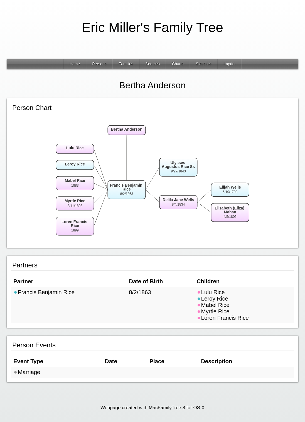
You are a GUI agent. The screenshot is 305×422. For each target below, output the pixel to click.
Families (126, 64)
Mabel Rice (213, 305)
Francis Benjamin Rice (44, 292)
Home (75, 64)
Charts (177, 64)
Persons (99, 64)
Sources (153, 64)
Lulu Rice (211, 292)
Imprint (229, 64)
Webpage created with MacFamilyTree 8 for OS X (152, 407)
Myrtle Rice (213, 311)
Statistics (203, 64)
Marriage (26, 372)
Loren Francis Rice (223, 318)
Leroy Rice (212, 299)
